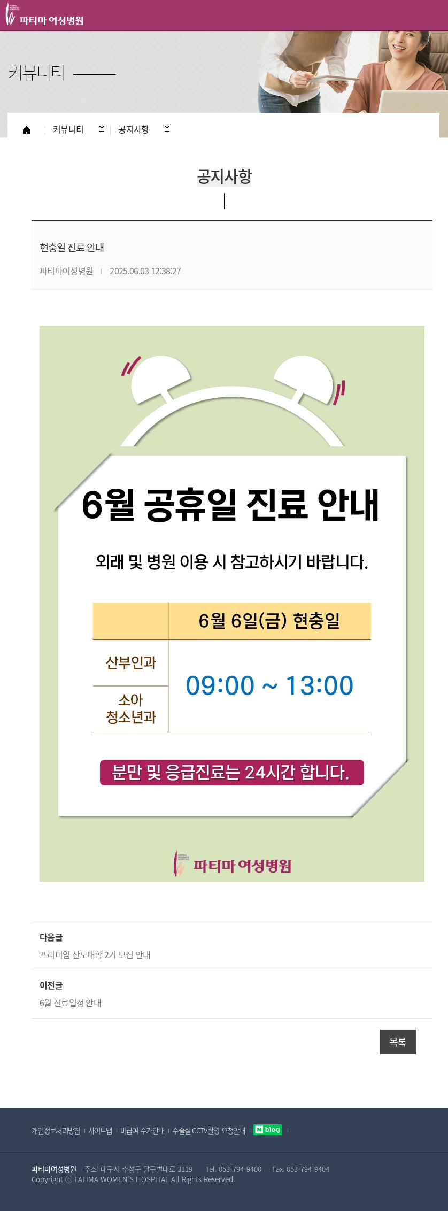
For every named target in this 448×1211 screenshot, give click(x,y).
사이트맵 (100, 1130)
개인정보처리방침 (56, 1130)
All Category (429, 15)
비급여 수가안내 (142, 1130)
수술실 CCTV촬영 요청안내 (208, 1130)
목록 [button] (398, 1042)
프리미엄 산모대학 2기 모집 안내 (95, 954)
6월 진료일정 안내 (70, 1002)
